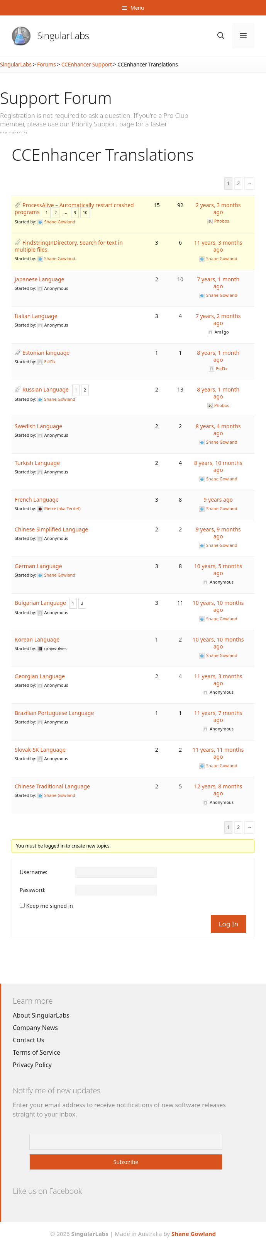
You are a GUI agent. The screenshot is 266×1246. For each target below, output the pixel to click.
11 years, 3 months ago (218, 246)
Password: (33, 890)
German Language (38, 566)
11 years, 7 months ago (218, 716)
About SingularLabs (41, 1015)
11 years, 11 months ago (218, 753)
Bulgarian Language (40, 602)
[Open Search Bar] (221, 35)
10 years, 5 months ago (218, 569)
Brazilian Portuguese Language (54, 713)
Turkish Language (37, 462)
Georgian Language (40, 676)
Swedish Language (38, 426)
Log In (228, 923)
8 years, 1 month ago (218, 356)
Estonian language (45, 352)
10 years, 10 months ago (218, 606)
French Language (37, 499)
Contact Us (28, 1040)
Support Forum (56, 98)
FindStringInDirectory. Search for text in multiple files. (69, 246)
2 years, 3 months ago (218, 208)
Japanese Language (39, 279)
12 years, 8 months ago (218, 790)
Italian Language (36, 316)
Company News (35, 1027)
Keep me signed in (49, 905)
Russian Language (45, 389)
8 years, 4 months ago (218, 429)
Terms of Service (36, 1052)
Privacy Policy (32, 1064)
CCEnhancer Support (86, 64)
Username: (33, 872)
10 (85, 212)
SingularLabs (63, 35)
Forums (46, 64)
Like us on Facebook (47, 1191)
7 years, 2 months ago (218, 319)
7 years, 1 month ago (218, 283)
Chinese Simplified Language (51, 529)
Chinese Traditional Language (52, 786)
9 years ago (218, 499)
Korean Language (37, 639)
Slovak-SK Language (40, 749)
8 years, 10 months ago (218, 466)
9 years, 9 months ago (218, 533)
